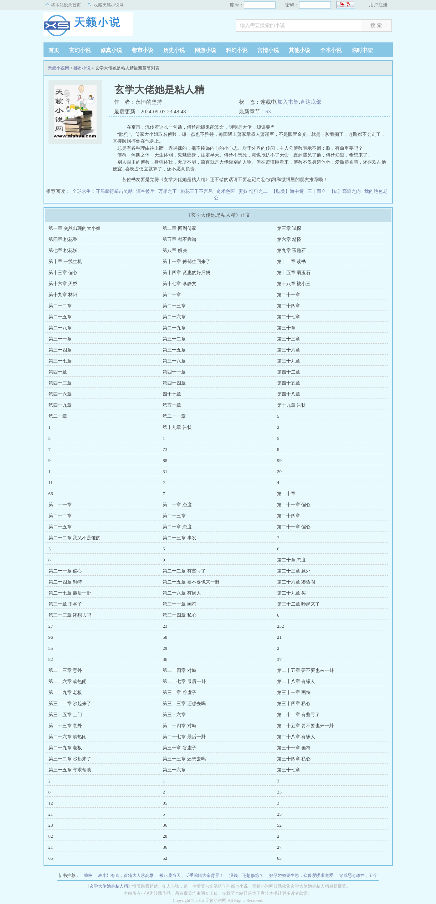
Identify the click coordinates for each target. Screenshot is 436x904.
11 (50, 482)
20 (279, 471)
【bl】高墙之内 (345, 191)
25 (279, 814)
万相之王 (167, 191)
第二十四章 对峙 (65, 582)
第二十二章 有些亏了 (184, 571)
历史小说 (174, 50)
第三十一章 (60, 338)
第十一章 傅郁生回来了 (186, 261)
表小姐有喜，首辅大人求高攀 (126, 875)
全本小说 (331, 50)
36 (165, 659)
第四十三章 (60, 383)
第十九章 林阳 (62, 294)
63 (268, 111)
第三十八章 (174, 361)
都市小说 (142, 50)
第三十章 (286, 327)
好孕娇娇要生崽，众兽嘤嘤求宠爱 (301, 875)
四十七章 (172, 394)
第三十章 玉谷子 (65, 604)
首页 (53, 50)
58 (165, 637)
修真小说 (111, 50)
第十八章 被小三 (294, 283)
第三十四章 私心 (179, 615)
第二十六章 (174, 316)
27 (50, 626)
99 (279, 460)
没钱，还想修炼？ (246, 875)
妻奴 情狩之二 (252, 191)
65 (50, 858)
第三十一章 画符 (179, 604)
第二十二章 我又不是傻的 (74, 537)
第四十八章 (288, 394)
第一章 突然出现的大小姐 (74, 228)
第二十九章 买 (291, 593)
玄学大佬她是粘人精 (108, 886)
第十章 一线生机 (65, 261)
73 (165, 449)
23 (165, 626)
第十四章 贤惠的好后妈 (186, 272)
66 (50, 493)
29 (165, 648)
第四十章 (57, 372)
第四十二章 (288, 372)
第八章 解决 (175, 250)
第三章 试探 (289, 228)
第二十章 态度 (177, 504)
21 (279, 637)
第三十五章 (174, 350)
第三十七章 (60, 361)
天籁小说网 (88, 26)
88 (165, 460)
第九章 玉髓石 (291, 250)
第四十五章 (288, 383)
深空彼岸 (145, 191)
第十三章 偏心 (62, 272)
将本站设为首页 (66, 4)
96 (50, 637)
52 (279, 825)
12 (50, 803)
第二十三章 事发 (179, 537)
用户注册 (378, 4)
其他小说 (299, 50)
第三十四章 (60, 350)
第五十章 (172, 405)
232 (280, 626)
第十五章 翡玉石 (294, 272)
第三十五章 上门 (65, 714)
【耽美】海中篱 (287, 191)
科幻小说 (236, 50)
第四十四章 (174, 383)
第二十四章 (288, 305)
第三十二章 (174, 338)
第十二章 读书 (291, 261)
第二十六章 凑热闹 (296, 582)
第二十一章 (288, 294)
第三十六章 (288, 350)
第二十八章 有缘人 (182, 593)
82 (50, 659)
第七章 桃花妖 (62, 250)
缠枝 (88, 875)
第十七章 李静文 (179, 283)
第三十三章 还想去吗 (69, 615)
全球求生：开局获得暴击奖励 (102, 191)
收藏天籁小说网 (109, 4)
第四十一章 (174, 372)
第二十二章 (60, 305)
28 (50, 825)
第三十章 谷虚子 (179, 692)
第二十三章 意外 (294, 571)
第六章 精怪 (289, 239)
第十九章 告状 (291, 405)
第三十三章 (288, 338)
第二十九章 (174, 327)
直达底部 (311, 102)
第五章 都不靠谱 (179, 239)
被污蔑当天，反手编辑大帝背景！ (191, 875)
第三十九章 (288, 361)
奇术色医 (225, 191)
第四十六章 (60, 394)
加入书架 (288, 102)
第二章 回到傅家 (179, 228)
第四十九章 (60, 405)
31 (165, 471)
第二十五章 (60, 316)
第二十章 (172, 294)
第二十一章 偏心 (294, 504)
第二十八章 (60, 327)
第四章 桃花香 (62, 239)
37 (279, 659)
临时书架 (362, 50)
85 (165, 803)
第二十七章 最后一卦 (69, 593)
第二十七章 (288, 316)
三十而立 (316, 191)
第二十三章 (174, 305)
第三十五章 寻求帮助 (69, 769)
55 (50, 648)
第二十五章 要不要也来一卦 (191, 582)
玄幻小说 (80, 50)
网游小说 (205, 50)
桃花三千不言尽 (196, 191)
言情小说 (268, 50)
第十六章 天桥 (62, 283)
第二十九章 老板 (65, 692)
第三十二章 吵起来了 (298, 604)
